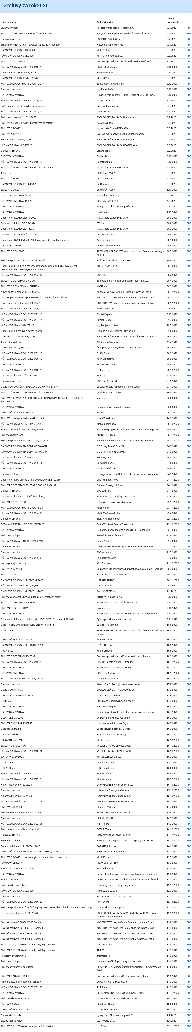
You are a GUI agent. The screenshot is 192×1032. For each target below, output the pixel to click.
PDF (189, 27)
